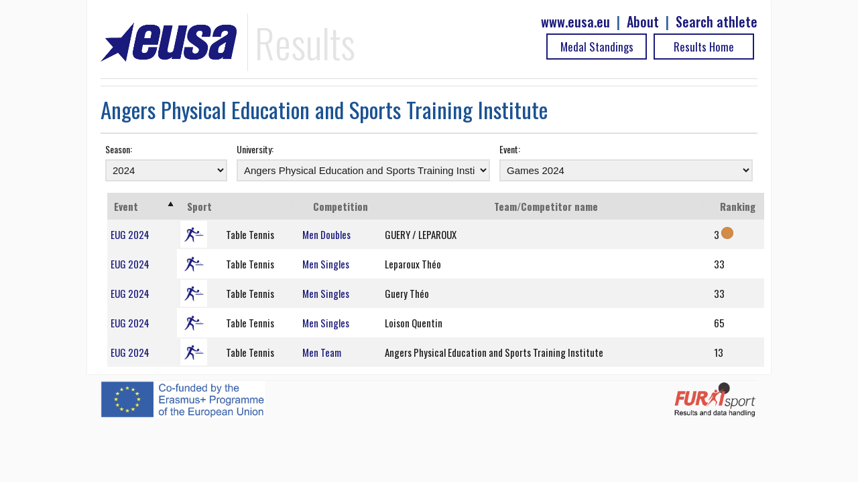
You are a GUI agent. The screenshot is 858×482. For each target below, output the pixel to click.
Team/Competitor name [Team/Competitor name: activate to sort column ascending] (546, 206)
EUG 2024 (130, 234)
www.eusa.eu (575, 21)
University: (255, 149)
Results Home (704, 46)
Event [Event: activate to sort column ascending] (126, 206)
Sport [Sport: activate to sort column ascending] (199, 206)
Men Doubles (326, 234)
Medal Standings (596, 46)
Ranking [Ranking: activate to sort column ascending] (737, 206)
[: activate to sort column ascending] (261, 206)
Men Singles (325, 263)
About (643, 21)
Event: (509, 149)
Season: (118, 149)
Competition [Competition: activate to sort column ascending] (340, 206)
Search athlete (716, 21)
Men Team (321, 352)
